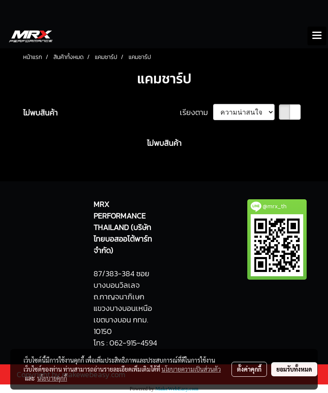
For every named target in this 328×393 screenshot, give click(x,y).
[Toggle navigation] (317, 36)
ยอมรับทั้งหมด (294, 369)
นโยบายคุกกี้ (52, 378)
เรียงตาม (196, 112)
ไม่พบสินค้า (40, 112)
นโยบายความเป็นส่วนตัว (191, 369)
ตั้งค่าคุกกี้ (249, 369)
